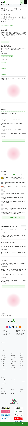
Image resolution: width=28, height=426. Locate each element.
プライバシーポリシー (7, 333)
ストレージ (21, 4)
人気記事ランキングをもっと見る (13, 217)
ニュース (3, 389)
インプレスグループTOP (19, 334)
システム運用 (13, 367)
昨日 (5, 174)
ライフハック (4, 372)
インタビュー (4, 391)
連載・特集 (2, 4)
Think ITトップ (3, 313)
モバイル (3, 363)
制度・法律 (21, 372)
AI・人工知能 (13, 365)
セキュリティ (12, 369)
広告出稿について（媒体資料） (20, 330)
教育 (11, 372)
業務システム (13, 379)
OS (20, 355)
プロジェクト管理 (4, 367)
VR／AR (3, 365)
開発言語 (3, 359)
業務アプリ (3, 361)
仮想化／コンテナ (22, 353)
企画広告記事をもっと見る (13, 286)
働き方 (21, 369)
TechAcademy (4, 393)
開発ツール (12, 359)
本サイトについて (6, 330)
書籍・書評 (21, 389)
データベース (13, 357)
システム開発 (13, 355)
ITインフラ (7, 4)
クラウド (12, 353)
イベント (12, 391)
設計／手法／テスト (23, 357)
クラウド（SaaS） (13, 361)
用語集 (2, 314)
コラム (20, 391)
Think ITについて (4, 345)
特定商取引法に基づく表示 (20, 333)
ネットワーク (16, 4)
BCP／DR (21, 367)
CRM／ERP (12, 363)
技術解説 (12, 389)
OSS (20, 363)
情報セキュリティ (13, 381)
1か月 (22, 174)
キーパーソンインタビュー (22, 379)
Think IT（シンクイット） (5, 2)
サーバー (12, 4)
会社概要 (5, 334)
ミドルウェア (4, 357)
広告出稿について (13, 345)
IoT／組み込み (4, 355)
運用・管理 (21, 365)
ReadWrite (12, 393)
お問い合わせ (6, 331)
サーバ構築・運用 (22, 381)
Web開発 (21, 359)
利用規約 (17, 331)
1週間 (14, 174)
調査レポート (4, 381)
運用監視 (3, 369)
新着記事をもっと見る (13, 140)
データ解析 (21, 361)
